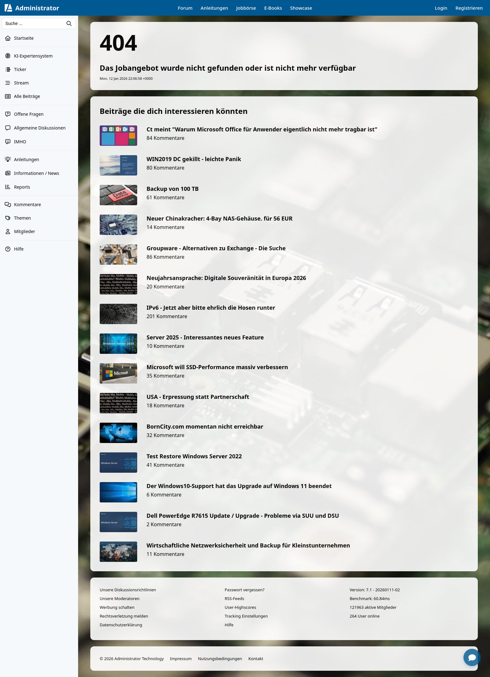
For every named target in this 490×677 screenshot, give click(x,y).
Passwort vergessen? (244, 590)
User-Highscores (240, 607)
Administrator (37, 8)
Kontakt (255, 658)
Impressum (181, 658)
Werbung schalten (117, 607)
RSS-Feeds (234, 598)
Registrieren (469, 8)
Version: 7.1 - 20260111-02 (375, 590)
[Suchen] (39, 23)
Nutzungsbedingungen (220, 658)
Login (441, 8)
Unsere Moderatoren (119, 598)
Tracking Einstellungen (246, 616)
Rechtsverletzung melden (124, 616)
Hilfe (229, 625)
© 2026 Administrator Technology (132, 658)
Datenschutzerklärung (121, 625)
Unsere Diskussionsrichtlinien (128, 590)
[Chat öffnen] (472, 657)
